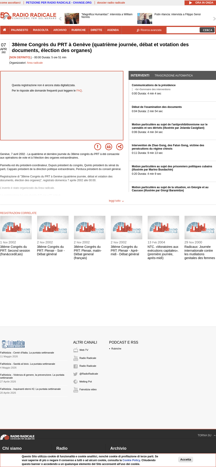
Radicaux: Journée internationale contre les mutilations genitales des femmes (200, 252)
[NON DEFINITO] (20, 57)
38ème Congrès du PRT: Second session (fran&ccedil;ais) (15, 250)
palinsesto (19, 30)
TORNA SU (204, 435)
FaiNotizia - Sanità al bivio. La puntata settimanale (27, 363)
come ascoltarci (10, 2)
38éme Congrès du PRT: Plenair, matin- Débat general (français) (88, 252)
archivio (60, 30)
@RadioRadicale (89, 373)
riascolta (40, 30)
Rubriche (116, 348)
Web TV (84, 350)
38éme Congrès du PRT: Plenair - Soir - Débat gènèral (51, 250)
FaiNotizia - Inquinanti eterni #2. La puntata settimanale (30, 389)
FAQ (79, 90)
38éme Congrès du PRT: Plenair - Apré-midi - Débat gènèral (125, 250)
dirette (96, 30)
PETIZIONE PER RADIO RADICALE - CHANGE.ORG (59, 2)
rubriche (78, 30)
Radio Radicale (88, 358)
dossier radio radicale (111, 2)
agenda (113, 30)
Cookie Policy (131, 460)
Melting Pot (86, 381)
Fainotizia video (88, 389)
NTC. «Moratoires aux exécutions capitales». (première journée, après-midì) (163, 252)
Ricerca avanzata (151, 30)
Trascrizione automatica (174, 75)
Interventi (140, 75)
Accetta (185, 459)
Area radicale (35, 62)
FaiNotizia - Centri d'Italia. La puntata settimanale (27, 352)
